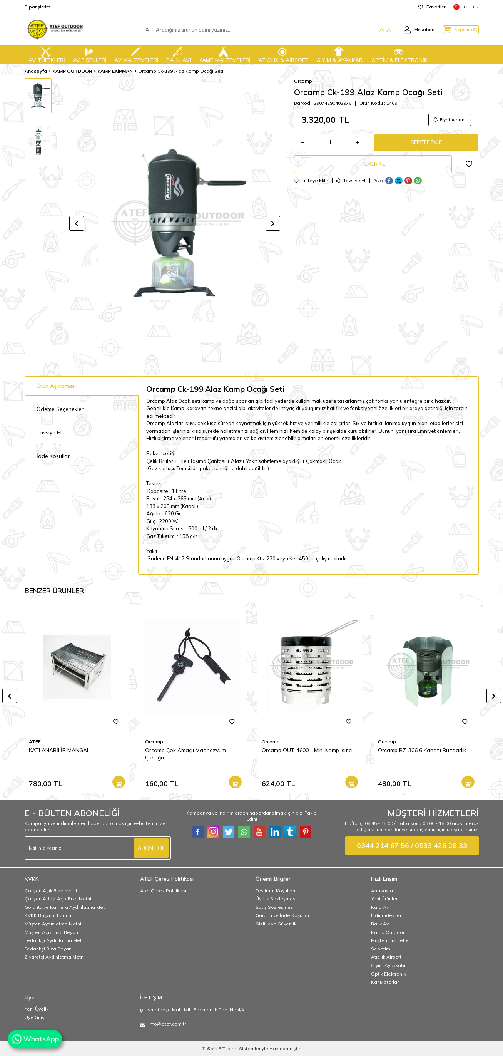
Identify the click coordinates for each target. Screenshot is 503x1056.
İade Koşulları (54, 456)
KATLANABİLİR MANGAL (59, 750)
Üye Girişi (35, 1017)
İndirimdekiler (386, 915)
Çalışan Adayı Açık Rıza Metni (58, 899)
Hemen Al (373, 167)
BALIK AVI (178, 54)
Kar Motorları (385, 982)
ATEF (35, 741)
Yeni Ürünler (384, 899)
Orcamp (303, 81)
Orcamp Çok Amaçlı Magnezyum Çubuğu (185, 754)
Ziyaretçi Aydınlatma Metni (55, 957)
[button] (76, 223)
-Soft (210, 1048)
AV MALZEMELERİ (136, 54)
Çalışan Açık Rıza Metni (51, 890)
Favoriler (431, 7)
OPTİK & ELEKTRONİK (399, 54)
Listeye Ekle (311, 185)
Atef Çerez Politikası (163, 890)
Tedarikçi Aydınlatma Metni (55, 940)
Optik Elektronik (388, 974)
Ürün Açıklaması (56, 385)
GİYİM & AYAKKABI (340, 54)
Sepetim (380, 949)
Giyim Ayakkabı (388, 965)
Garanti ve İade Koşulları (283, 915)
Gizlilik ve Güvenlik (276, 924)
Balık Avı (380, 924)
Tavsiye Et (351, 185)
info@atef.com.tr (167, 1024)
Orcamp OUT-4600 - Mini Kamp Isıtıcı (307, 750)
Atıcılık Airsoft (386, 957)
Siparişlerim (37, 7)
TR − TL (466, 7)
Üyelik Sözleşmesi (276, 899)
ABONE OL (151, 847)
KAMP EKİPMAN (115, 71)
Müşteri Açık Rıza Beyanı (52, 932)
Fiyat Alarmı (448, 120)
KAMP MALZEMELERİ (225, 54)
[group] (175, 223)
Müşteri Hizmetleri (391, 940)
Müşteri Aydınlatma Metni (53, 924)
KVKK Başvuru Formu (48, 915)
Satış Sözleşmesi (275, 907)
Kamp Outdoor (387, 932)
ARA (372, 29)
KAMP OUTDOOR (72, 71)
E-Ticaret (228, 1048)
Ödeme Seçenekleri (61, 409)
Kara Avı (380, 907)
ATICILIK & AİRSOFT (283, 54)
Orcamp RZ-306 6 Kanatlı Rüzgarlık (422, 750)
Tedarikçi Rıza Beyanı (49, 949)
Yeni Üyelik (36, 1009)
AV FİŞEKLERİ (90, 54)
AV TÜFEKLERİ (46, 54)
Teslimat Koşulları (275, 890)
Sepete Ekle (426, 144)
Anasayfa (36, 71)
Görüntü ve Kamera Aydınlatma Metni (67, 907)
